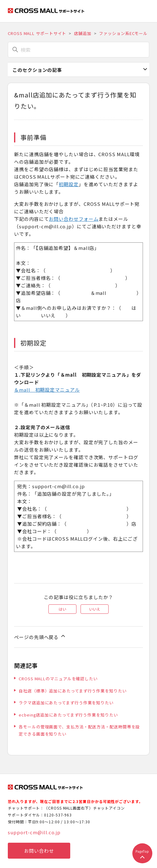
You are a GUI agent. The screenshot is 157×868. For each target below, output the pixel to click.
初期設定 (69, 184)
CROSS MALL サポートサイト (37, 33)
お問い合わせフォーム (73, 219)
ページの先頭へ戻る (40, 636)
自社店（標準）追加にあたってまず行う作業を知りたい (73, 691)
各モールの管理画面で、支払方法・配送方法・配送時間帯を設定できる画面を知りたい (79, 730)
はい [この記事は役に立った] (62, 609)
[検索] (78, 49)
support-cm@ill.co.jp (34, 832)
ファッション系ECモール (123, 33)
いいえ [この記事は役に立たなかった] (94, 609)
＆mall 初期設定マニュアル (47, 389)
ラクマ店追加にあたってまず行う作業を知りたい (66, 703)
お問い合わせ (39, 850)
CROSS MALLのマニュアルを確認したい (58, 679)
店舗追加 (82, 33)
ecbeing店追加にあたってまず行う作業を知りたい (68, 715)
